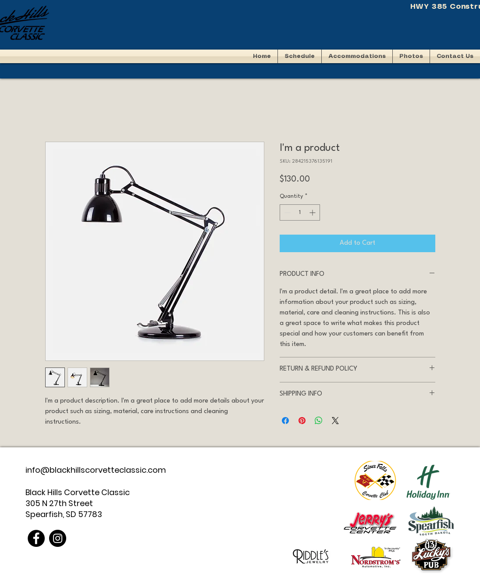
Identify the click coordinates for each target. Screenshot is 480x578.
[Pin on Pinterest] (302, 420)
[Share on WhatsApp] (318, 420)
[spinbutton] (300, 212)
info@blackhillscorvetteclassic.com (95, 469)
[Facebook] (36, 538)
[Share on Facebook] (285, 420)
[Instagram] (57, 538)
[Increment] (313, 212)
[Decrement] (286, 212)
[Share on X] (335, 420)
